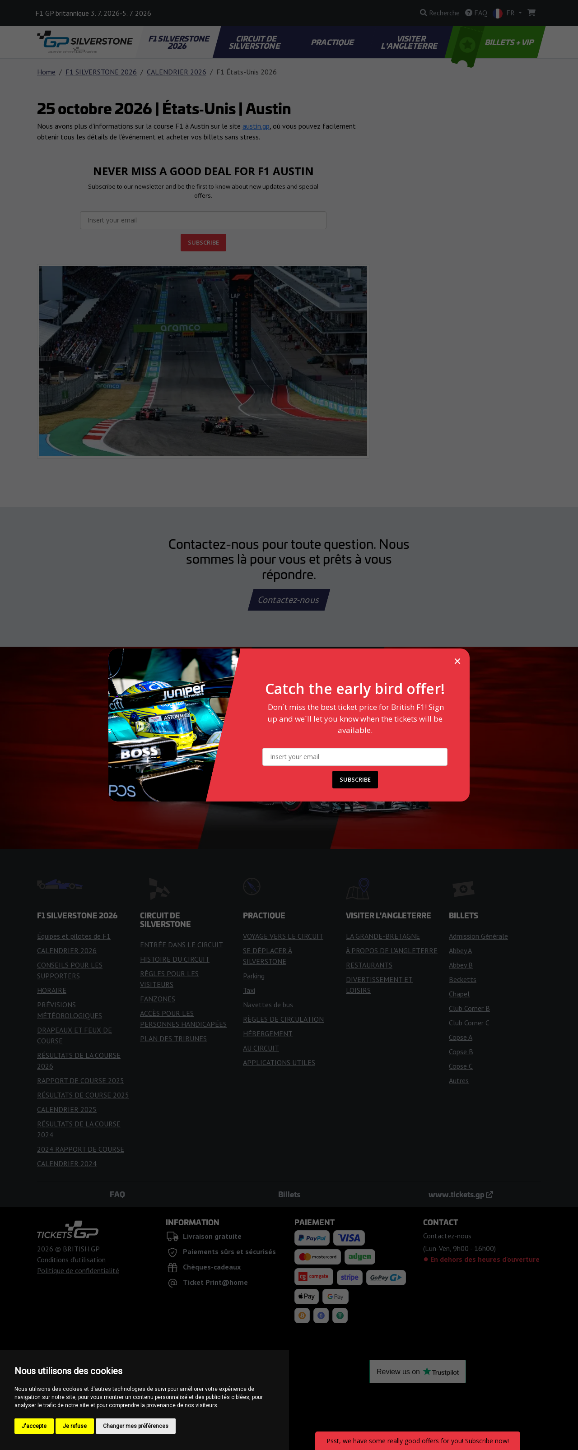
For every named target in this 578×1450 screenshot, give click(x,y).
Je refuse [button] (75, 1426)
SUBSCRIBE (355, 779)
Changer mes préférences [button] (135, 1426)
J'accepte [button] (34, 1426)
